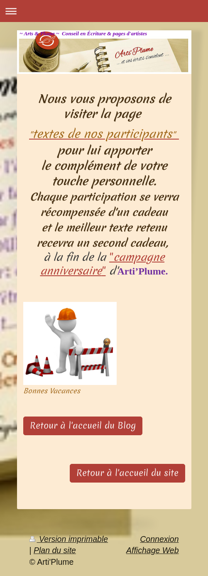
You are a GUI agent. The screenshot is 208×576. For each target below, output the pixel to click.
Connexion (159, 539)
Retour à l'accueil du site (127, 473)
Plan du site (55, 550)
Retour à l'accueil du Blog (83, 425)
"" (102, 264)
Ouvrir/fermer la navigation (104, 11)
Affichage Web (152, 550)
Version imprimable (68, 539)
